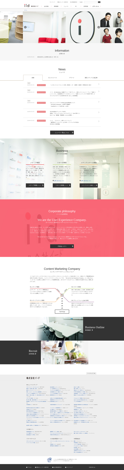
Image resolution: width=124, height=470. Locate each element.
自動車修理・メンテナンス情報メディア (84, 393)
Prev (25, 27)
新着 (33, 77)
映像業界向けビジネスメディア (57, 399)
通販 (78, 441)
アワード (71, 77)
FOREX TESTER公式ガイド (60, 434)
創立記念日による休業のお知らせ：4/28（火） (48, 57)
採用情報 (86, 6)
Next (98, 27)
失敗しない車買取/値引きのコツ (59, 422)
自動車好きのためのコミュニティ (82, 450)
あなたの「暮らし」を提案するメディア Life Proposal (61, 412)
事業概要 (56, 6)
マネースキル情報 (32, 398)
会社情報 (46, 6)
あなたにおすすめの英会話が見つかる (84, 399)
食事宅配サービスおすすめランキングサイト (85, 415)
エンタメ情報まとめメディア (60, 414)
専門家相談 (80, 442)
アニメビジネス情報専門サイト (60, 390)
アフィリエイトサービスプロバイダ (61, 433)
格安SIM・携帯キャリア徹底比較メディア (37, 425)
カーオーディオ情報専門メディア (36, 393)
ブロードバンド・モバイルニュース (35, 387)
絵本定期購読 (78, 449)
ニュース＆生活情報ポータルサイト (58, 393)
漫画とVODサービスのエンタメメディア (85, 417)
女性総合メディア (31, 409)
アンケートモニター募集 (32, 442)
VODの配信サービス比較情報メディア (83, 420)
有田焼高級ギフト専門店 (32, 434)
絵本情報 (77, 447)
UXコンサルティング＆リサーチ (81, 431)
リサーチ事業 (62, 185)
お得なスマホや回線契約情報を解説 (58, 398)
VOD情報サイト (31, 404)
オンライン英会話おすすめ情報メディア (59, 417)
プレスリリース (52, 77)
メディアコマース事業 (89, 185)
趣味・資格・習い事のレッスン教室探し (84, 433)
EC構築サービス (55, 444)
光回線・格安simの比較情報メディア (37, 414)
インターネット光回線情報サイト (59, 407)
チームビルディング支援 (80, 445)
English (81, 2)
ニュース (66, 6)
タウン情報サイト (33, 433)
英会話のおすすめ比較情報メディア (83, 414)
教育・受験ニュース (79, 388)
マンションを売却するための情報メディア (62, 420)
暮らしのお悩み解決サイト (80, 452)
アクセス (29, 467)
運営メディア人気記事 (91, 77)
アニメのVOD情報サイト (83, 401)
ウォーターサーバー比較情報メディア (35, 412)
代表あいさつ (62, 246)
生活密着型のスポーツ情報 (56, 391)
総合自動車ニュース (56, 387)
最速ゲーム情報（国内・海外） (34, 388)
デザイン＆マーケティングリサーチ (36, 441)
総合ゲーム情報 (79, 387)
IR (75, 6)
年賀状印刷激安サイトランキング (60, 404)
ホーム (25, 10)
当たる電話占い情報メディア (82, 412)
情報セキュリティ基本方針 (62, 2)
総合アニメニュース (33, 390)
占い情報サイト (56, 409)
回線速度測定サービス (34, 431)
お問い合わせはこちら (59, 180)
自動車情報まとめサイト (57, 401)
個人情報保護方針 (73, 2)
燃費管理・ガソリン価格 (56, 431)
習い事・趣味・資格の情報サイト (37, 399)
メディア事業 (35, 185)
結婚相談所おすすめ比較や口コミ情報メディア (61, 415)
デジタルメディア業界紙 (81, 398)
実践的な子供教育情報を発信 (35, 422)
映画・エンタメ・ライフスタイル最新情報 (36, 391)
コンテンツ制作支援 (81, 444)
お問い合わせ (95, 6)
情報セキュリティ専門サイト (82, 390)
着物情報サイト (78, 409)
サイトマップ (52, 2)
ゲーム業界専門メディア (58, 388)
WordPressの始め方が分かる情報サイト (35, 407)
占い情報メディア (31, 420)
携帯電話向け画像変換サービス (57, 445)
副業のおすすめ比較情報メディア (35, 415)
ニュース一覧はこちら (62, 132)
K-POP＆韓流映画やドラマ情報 (84, 391)
